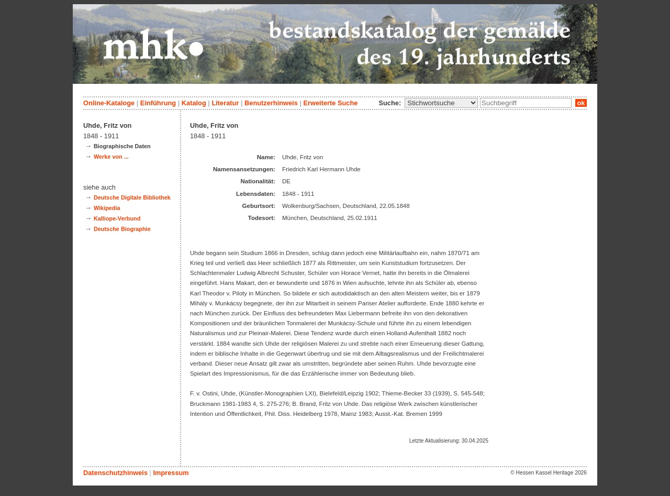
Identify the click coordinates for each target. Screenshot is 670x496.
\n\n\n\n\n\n (441, 103)
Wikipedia (107, 208)
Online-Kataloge (109, 103)
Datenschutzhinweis (115, 473)
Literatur (225, 103)
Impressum (170, 473)
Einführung (158, 103)
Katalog (194, 103)
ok (581, 103)
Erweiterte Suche (330, 103)
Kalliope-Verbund (117, 218)
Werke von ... (111, 156)
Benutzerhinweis (271, 103)
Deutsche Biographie (122, 229)
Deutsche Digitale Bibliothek (132, 197)
